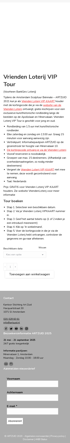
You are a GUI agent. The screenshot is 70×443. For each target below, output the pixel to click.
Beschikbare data (12, 248)
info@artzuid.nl (11, 322)
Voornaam (13, 379)
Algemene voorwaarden (36, 436)
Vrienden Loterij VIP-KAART (38, 101)
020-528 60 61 (11, 319)
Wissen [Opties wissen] (42, 247)
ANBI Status (41, 439)
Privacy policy (57, 436)
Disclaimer (28, 439)
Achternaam (15, 392)
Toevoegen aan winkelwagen (29, 274)
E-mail (12, 406)
